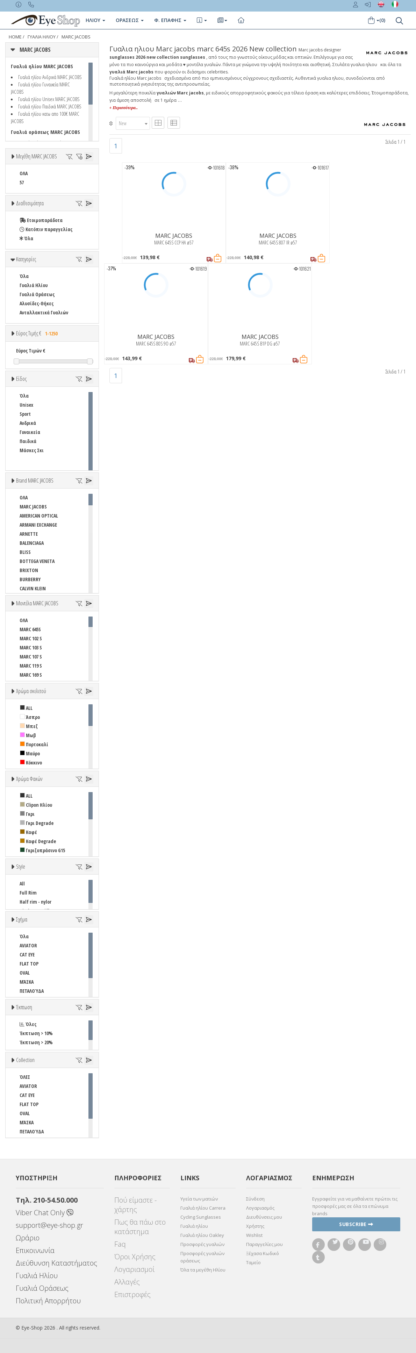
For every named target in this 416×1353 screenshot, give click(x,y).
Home (15, 37)
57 (22, 182)
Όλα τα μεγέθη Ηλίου (202, 1270)
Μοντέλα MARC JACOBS (37, 603)
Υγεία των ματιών (199, 1199)
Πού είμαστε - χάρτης (135, 1204)
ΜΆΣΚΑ (27, 981)
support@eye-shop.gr (49, 1225)
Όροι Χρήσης (135, 1256)
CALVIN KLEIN (33, 588)
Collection (25, 1060)
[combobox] (133, 123)
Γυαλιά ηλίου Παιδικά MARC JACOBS (49, 106)
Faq (120, 1244)
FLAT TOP (29, 963)
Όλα (26, 238)
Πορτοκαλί (34, 744)
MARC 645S (30, 629)
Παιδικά (28, 441)
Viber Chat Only (44, 1212)
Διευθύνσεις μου (264, 1217)
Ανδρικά (28, 423)
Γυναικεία (30, 432)
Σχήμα (21, 919)
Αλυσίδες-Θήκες (36, 303)
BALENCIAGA (32, 543)
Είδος (21, 379)
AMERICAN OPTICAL (39, 515)
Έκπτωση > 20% (36, 1042)
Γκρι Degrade (36, 823)
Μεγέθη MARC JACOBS (36, 156)
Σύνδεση (255, 1199)
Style (20, 866)
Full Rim (28, 892)
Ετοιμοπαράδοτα (41, 220)
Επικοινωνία (35, 1250)
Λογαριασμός (260, 1208)
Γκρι (27, 814)
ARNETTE (29, 533)
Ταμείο (253, 1262)
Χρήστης (255, 1226)
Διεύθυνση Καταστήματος (56, 1263)
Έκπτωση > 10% (36, 1033)
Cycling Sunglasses (200, 1217)
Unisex (26, 404)
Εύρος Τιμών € (30, 350)
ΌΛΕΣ (25, 1077)
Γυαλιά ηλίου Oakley (202, 1235)
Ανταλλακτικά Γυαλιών (44, 312)
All (22, 883)
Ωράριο (28, 1237)
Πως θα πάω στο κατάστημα (140, 1226)
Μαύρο (30, 753)
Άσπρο (30, 717)
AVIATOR (28, 945)
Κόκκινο (31, 762)
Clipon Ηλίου (36, 805)
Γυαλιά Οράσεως (37, 294)
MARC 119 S (31, 665)
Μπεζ (29, 726)
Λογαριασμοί (134, 1269)
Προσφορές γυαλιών (202, 1244)
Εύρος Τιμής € (38, 333)
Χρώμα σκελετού (31, 691)
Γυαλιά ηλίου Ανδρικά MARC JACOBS (50, 76)
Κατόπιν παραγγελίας (46, 229)
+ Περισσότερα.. (123, 107)
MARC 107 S (31, 656)
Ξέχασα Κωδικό (262, 1253)
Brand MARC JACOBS (34, 480)
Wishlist (254, 1235)
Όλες (28, 1024)
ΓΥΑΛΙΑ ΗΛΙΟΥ (42, 37)
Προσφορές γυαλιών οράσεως (202, 1257)
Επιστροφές (132, 1294)
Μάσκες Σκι (32, 450)
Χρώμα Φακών (29, 779)
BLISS (25, 552)
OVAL (25, 972)
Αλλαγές (127, 1282)
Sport (25, 414)
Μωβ (28, 735)
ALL (26, 708)
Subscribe (356, 1224)
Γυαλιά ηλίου (194, 1226)
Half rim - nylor (35, 901)
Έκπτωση (24, 1007)
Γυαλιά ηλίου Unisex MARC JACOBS (49, 98)
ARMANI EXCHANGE (38, 524)
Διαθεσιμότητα (30, 203)
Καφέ (28, 832)
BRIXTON (29, 570)
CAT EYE (27, 954)
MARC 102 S (31, 638)
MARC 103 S (31, 647)
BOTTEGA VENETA (37, 561)
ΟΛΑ (24, 173)
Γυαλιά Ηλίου (34, 285)
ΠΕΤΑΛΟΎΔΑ (32, 991)
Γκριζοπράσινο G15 (42, 850)
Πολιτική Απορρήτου (48, 1300)
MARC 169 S (31, 674)
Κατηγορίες (26, 259)
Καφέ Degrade (38, 841)
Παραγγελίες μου (264, 1244)
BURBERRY (30, 579)
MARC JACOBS (76, 37)
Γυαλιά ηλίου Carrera (202, 1208)
